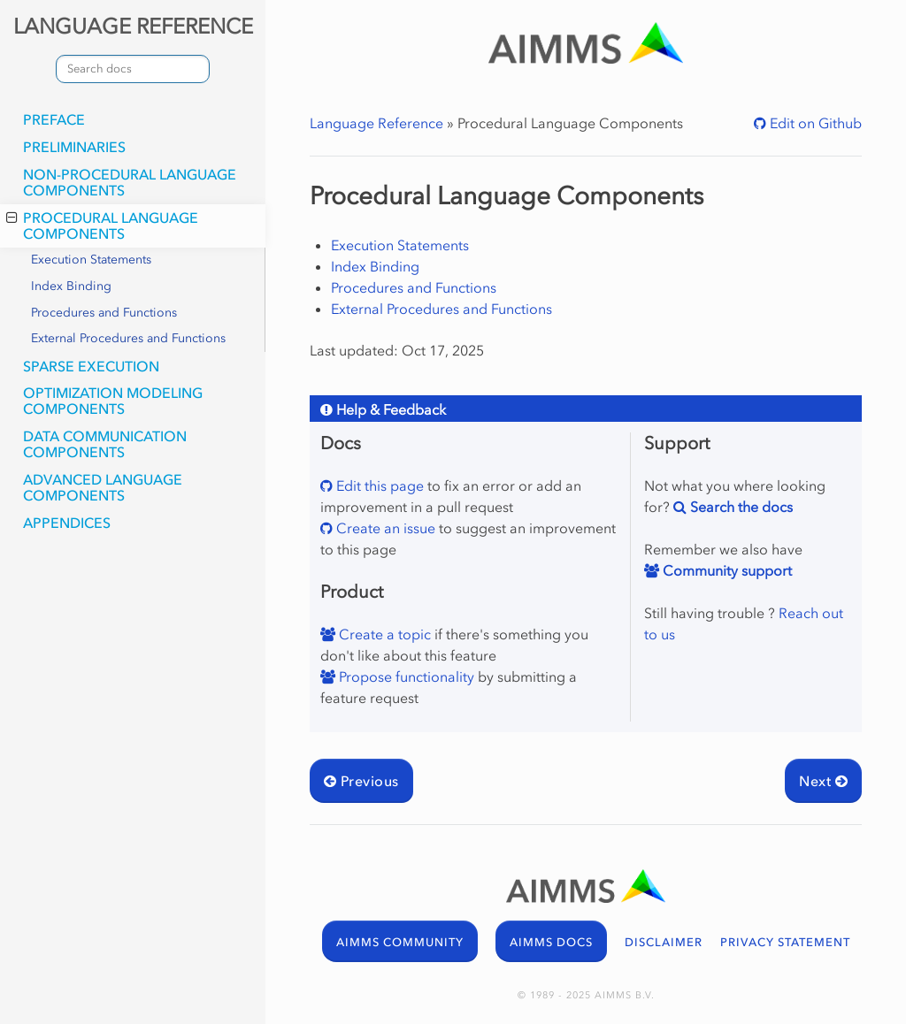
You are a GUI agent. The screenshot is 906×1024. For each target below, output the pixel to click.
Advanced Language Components (102, 487)
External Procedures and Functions (128, 338)
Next (823, 781)
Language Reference (376, 123)
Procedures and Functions (104, 312)
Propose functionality (404, 676)
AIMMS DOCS (551, 942)
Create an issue (384, 528)
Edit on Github (814, 123)
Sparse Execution (91, 366)
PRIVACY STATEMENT (785, 942)
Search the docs (740, 507)
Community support (725, 570)
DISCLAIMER (664, 942)
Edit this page (378, 485)
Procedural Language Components (102, 225)
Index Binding (71, 286)
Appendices (67, 522)
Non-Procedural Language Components (129, 182)
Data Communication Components (105, 444)
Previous (361, 781)
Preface (54, 119)
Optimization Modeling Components (113, 400)
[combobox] (133, 69)
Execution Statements (91, 259)
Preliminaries (74, 147)
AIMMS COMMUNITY (400, 942)
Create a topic (383, 634)
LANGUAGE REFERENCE (133, 26)
